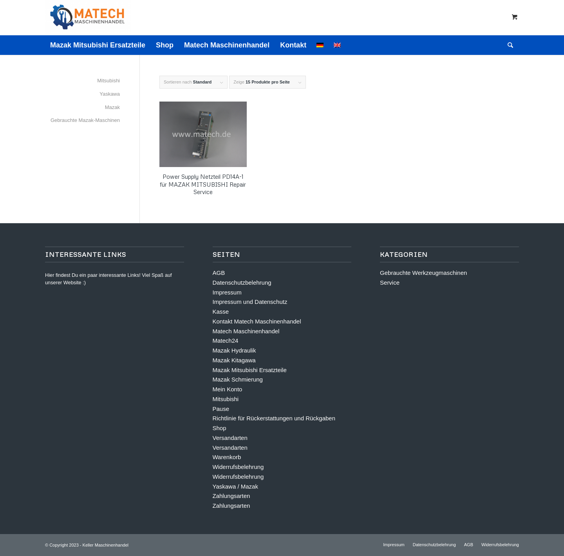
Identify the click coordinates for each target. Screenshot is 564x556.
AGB (219, 272)
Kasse (221, 311)
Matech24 (226, 340)
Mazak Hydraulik (234, 350)
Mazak (112, 107)
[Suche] (508, 45)
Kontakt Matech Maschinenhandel (257, 321)
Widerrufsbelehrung (238, 466)
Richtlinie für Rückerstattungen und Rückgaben (274, 418)
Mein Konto (227, 389)
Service (390, 282)
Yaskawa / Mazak (235, 486)
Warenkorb (227, 457)
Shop (219, 428)
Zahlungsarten (231, 495)
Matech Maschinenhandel (246, 331)
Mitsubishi (108, 81)
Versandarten (230, 437)
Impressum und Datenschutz (250, 301)
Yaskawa (109, 94)
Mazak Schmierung (238, 379)
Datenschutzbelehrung (242, 282)
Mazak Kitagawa (234, 360)
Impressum (227, 292)
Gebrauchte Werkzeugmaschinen (423, 272)
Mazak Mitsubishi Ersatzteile (250, 370)
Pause (221, 408)
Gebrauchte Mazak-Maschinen (85, 120)
